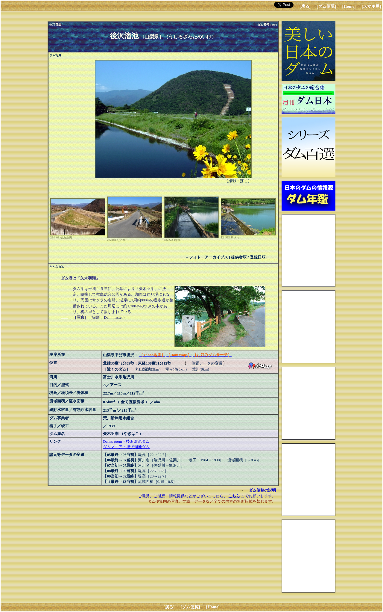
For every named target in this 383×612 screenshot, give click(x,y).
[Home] (349, 6)
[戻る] (305, 6)
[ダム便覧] (326, 6)
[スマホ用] (371, 6)
